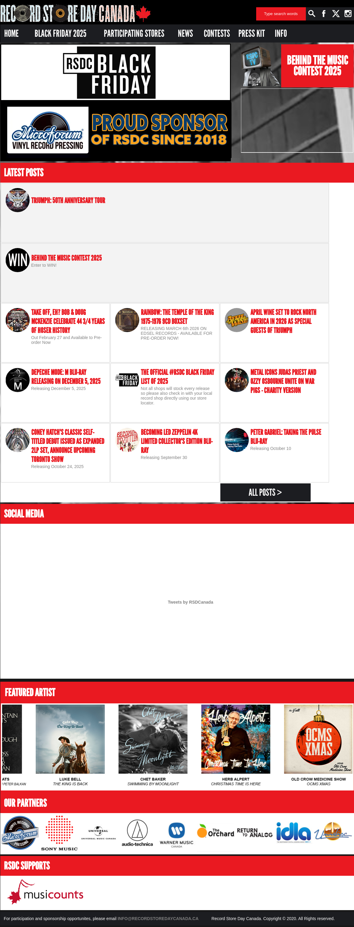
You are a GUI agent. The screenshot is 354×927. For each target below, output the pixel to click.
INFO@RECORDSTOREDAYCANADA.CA (158, 918)
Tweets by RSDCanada (190, 602)
